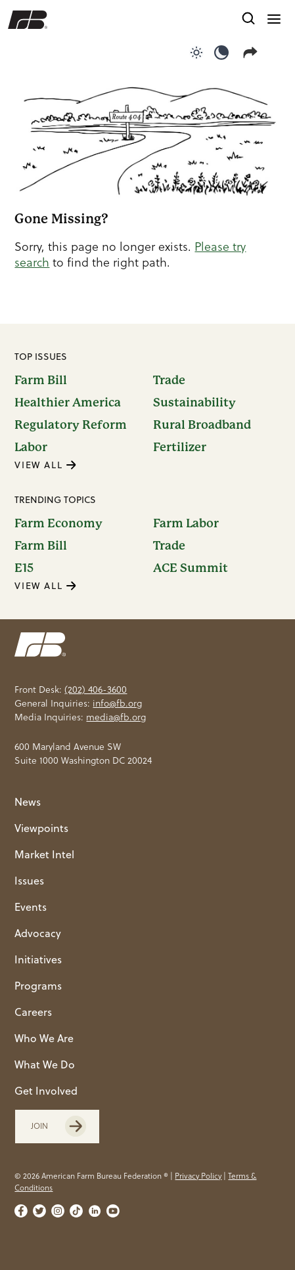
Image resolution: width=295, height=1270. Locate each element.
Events (30, 907)
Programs (38, 985)
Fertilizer (179, 447)
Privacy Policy (198, 1175)
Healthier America (67, 402)
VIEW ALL (45, 464)
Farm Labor (186, 523)
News (27, 802)
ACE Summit (190, 568)
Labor (30, 447)
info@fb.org (117, 703)
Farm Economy (58, 523)
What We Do (44, 1064)
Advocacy (37, 933)
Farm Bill (40, 380)
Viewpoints (41, 828)
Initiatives (38, 959)
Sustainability (194, 402)
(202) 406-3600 (95, 689)
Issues (29, 880)
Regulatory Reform (70, 425)
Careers (33, 1012)
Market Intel (44, 854)
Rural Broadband (202, 425)
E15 (24, 568)
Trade (169, 380)
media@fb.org (116, 717)
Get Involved (46, 1091)
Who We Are (44, 1038)
